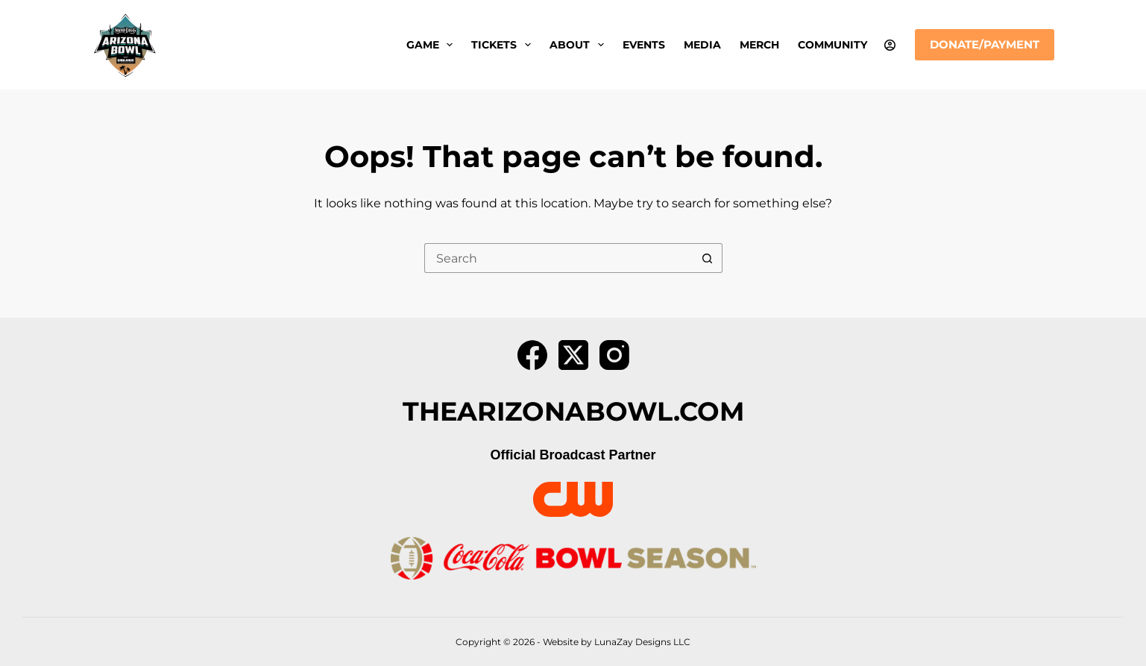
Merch (759, 44)
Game (432, 45)
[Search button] (707, 258)
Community (832, 44)
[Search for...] (558, 258)
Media (702, 44)
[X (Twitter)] (573, 355)
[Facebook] (532, 355)
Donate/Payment (984, 44)
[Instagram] (614, 355)
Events (644, 44)
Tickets (504, 45)
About (580, 45)
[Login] (889, 45)
